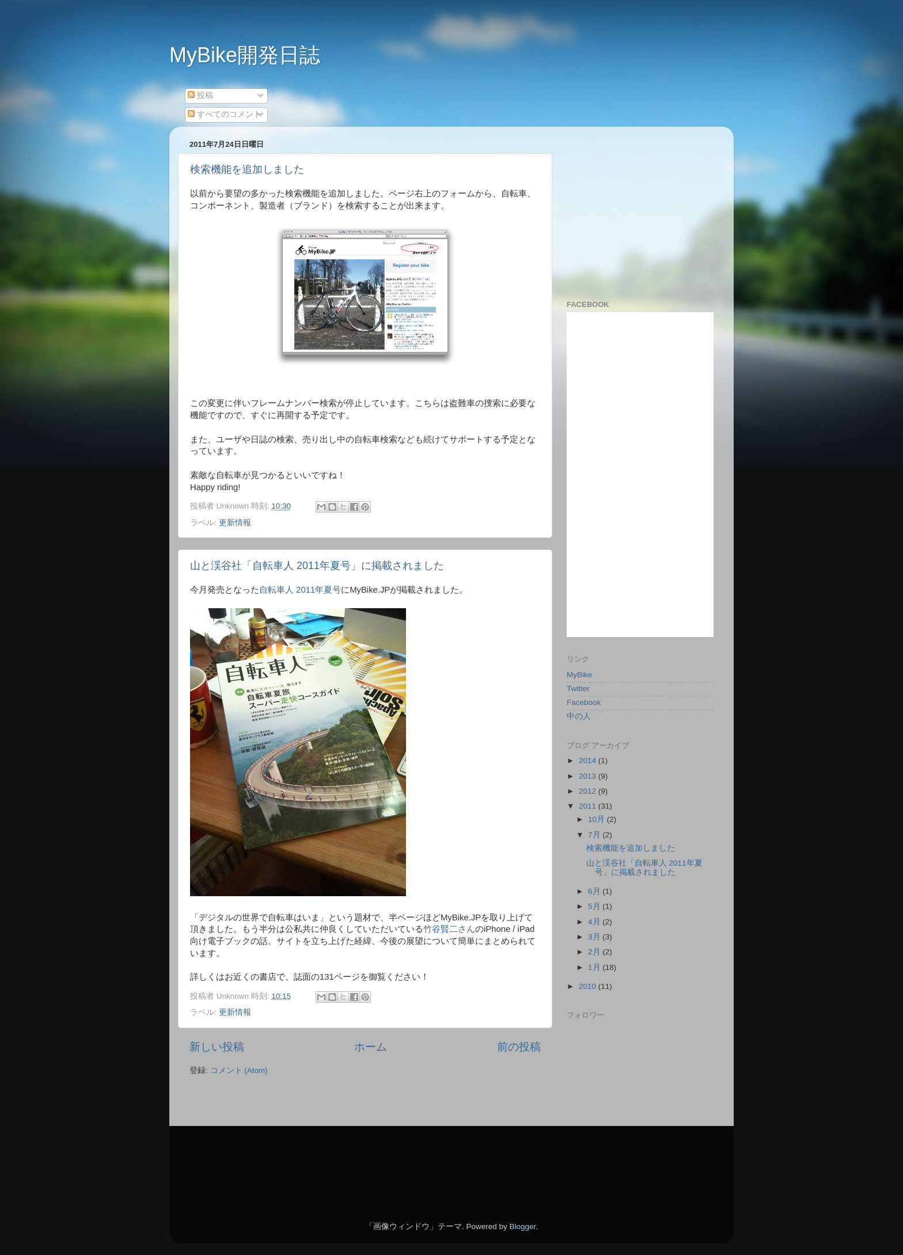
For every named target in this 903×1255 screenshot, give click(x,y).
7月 (595, 835)
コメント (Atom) (239, 1070)
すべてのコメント (224, 114)
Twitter (578, 688)
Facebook (584, 702)
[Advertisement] (639, 207)
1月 (595, 967)
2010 (588, 986)
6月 (595, 891)
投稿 (200, 95)
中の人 (579, 716)
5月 (595, 906)
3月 (595, 936)
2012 (588, 791)
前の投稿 (519, 1047)
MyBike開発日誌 (244, 55)
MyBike (579, 674)
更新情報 (235, 522)
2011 (588, 806)
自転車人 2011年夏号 (300, 589)
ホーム (370, 1047)
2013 (588, 776)
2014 (588, 760)
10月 (597, 819)
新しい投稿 (216, 1047)
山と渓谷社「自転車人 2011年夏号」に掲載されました (317, 565)
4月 (595, 921)
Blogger (522, 1226)
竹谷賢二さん (449, 929)
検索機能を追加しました (247, 169)
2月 (595, 951)
